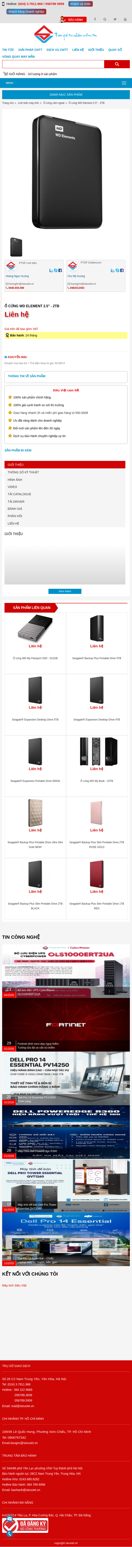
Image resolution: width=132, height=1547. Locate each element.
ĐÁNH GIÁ (15, 508)
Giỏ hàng (17, 74)
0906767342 (17, 1437)
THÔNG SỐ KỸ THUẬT (23, 472)
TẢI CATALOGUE (19, 494)
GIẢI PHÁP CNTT (30, 49)
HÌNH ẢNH (15, 479)
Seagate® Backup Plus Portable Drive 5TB (96, 658)
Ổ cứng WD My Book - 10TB (96, 781)
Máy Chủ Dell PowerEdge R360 (37, 1151)
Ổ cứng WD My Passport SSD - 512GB (35, 658)
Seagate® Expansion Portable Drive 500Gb (35, 781)
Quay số (115, 49)
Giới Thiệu (96, 49)
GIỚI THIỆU (16, 464)
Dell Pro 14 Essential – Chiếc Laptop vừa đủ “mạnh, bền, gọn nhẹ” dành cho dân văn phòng (37, 1262)
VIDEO (12, 487)
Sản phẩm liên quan (32, 608)
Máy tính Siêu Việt (14, 1285)
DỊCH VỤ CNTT (57, 49)
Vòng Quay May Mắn (18, 56)
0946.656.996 (16, 287)
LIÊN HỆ (13, 523)
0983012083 (77, 287)
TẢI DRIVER (16, 501)
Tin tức (8, 49)
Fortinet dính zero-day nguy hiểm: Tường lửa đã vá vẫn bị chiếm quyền (38, 1047)
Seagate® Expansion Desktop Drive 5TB (35, 719)
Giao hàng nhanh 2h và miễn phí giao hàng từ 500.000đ (50, 413)
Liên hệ (78, 49)
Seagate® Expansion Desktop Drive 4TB (97, 719)
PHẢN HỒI (15, 516)
